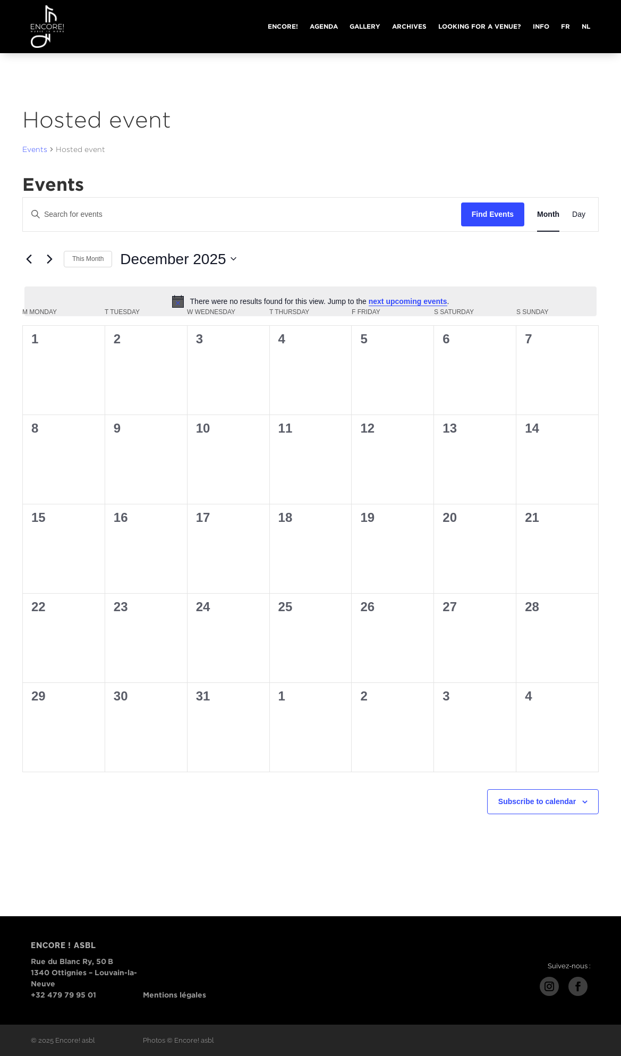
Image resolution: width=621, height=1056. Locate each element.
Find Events (493, 214)
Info (541, 26)
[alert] (310, 301)
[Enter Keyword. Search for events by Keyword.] (242, 214)
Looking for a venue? (479, 26)
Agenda (324, 26)
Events (34, 149)
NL (586, 26)
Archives (409, 26)
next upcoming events (408, 301)
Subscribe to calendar (537, 801)
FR (565, 26)
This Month (88, 259)
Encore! (283, 26)
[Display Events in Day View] (578, 214)
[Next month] (49, 258)
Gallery (365, 26)
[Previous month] (28, 258)
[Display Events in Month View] (548, 214)
